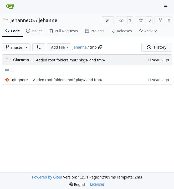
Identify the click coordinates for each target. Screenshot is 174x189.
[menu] (77, 184)
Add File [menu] (60, 47)
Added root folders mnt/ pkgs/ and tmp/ (70, 59)
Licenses (97, 184)
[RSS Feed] (108, 20)
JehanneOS (23, 20)
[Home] (10, 6)
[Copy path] (100, 47)
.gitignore (19, 79)
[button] (38, 47)
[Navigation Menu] (166, 6)
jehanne (48, 20)
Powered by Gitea (47, 177)
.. (9, 69)
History (156, 47)
